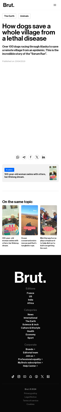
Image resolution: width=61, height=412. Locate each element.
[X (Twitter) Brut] (42, 376)
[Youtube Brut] (24, 376)
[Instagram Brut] (19, 376)
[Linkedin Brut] (48, 376)
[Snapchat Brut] (30, 376)
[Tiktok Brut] (13, 376)
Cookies (30, 404)
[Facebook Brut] (36, 376)
